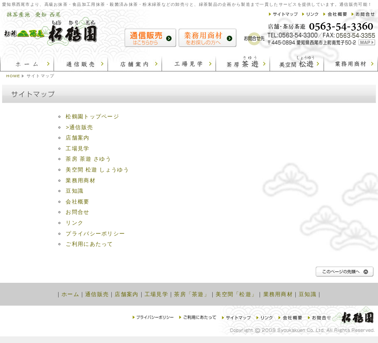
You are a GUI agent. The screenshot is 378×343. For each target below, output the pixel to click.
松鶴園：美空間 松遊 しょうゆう (297, 62)
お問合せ (77, 212)
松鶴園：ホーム (27, 62)
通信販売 (97, 294)
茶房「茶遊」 (192, 294)
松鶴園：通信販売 (81, 62)
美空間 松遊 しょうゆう (97, 170)
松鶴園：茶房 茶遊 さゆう (243, 62)
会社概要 (77, 201)
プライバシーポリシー (95, 233)
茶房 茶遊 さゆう (88, 159)
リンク (74, 223)
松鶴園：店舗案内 (135, 62)
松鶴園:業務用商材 (351, 62)
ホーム (70, 294)
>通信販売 (79, 127)
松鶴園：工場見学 (189, 62)
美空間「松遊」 (236, 294)
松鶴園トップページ (92, 116)
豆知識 (74, 191)
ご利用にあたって (89, 244)
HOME (13, 76)
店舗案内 (77, 138)
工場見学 (77, 148)
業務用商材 (80, 180)
